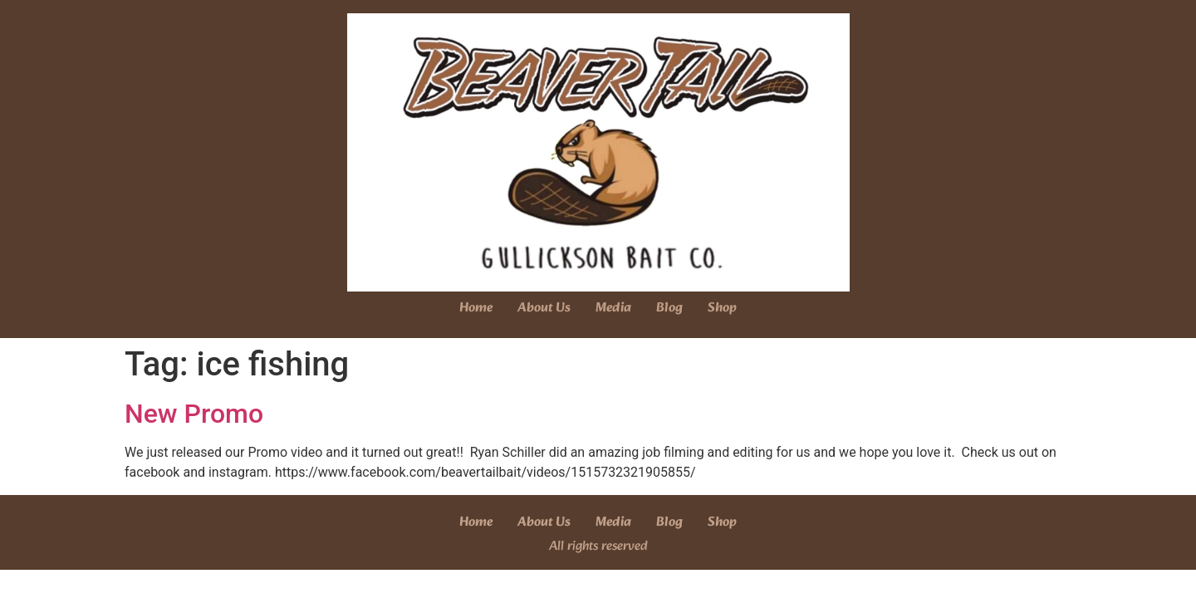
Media (613, 308)
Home (476, 308)
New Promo (194, 413)
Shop (722, 308)
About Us (544, 308)
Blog (669, 308)
